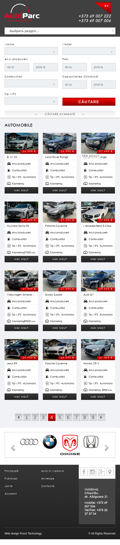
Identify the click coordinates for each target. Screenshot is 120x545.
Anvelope (47, 478)
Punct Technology (30, 533)
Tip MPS (10, 94)
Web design (12, 533)
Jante (8, 486)
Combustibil (14, 76)
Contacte (48, 486)
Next (107, 448)
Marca (10, 44)
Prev (13, 448)
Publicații (11, 478)
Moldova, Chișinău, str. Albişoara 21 (96, 492)
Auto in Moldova (52, 471)
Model (67, 44)
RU (106, 6)
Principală (12, 471)
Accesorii (11, 493)
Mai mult (21, 190)
